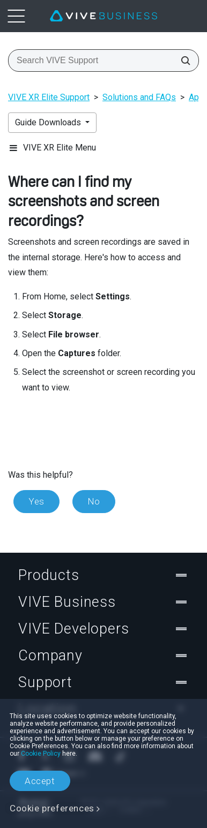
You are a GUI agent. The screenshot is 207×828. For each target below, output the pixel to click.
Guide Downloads (49, 122)
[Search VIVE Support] (182, 60)
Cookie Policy (41, 753)
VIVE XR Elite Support (49, 97)
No (93, 501)
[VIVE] (103, 16)
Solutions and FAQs (139, 97)
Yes (36, 501)
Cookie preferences (52, 808)
